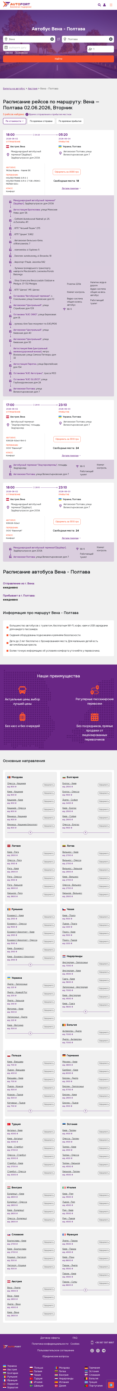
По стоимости (15, 121)
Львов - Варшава (16, 1070)
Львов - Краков (15, 1086)
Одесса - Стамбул (16, 1155)
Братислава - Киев (16, 1240)
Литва (62, 1371)
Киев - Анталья (15, 1138)
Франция (12, 1380)
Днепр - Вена (14, 1304)
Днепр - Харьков (15, 1000)
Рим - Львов (68, 1218)
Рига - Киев (13, 868)
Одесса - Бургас (70, 824)
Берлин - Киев (69, 1094)
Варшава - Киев (15, 1078)
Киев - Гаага (68, 1003)
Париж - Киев (69, 1273)
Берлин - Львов (70, 1102)
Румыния (12, 1376)
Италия (38, 1382)
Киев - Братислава (16, 1249)
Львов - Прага (69, 923)
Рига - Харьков (15, 885)
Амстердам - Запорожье (75, 962)
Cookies (74, 1343)
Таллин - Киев (69, 1146)
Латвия (38, 1371)
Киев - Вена (13, 1312)
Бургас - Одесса (70, 791)
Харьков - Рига (15, 893)
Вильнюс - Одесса (71, 860)
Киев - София (69, 816)
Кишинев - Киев (15, 800)
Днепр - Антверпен (72, 1039)
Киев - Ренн (68, 1257)
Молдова (64, 1367)
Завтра (9, 52)
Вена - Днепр (14, 1287)
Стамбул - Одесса (16, 1171)
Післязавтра (21, 52)
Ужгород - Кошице (16, 1265)
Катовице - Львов (16, 1102)
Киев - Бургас (69, 808)
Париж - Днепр (70, 1265)
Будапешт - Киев (15, 1193)
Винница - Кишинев (17, 816)
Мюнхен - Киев (69, 1061)
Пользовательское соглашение (55, 1350)
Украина (12, 1366)
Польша (38, 1367)
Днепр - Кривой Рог (17, 992)
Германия (94, 1367)
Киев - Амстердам (71, 995)
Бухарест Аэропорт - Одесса (22, 940)
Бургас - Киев (69, 783)
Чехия (37, 1374)
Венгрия (63, 1374)
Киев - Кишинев (15, 791)
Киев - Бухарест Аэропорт (20, 956)
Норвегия (12, 1383)
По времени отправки (41, 121)
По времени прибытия (70, 121)
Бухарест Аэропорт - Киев (20, 932)
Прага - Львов (69, 940)
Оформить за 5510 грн (67, 439)
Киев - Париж (69, 1249)
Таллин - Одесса (70, 1155)
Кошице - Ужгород (16, 1257)
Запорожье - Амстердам (75, 987)
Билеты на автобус (14, 88)
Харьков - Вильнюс (72, 893)
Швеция (38, 1385)
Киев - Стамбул (15, 1146)
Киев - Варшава (15, 1061)
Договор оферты (50, 1337)
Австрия (32, 88)
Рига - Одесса (14, 876)
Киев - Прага (68, 915)
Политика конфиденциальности (50, 1343)
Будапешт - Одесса (17, 1202)
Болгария (12, 1373)
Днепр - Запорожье (17, 984)
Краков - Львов (15, 1094)
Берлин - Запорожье (73, 1086)
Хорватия (12, 1387)
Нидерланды (66, 1378)
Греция (93, 1382)
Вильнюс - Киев (70, 852)
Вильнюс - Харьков (72, 868)
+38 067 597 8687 (104, 1342)
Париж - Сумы (69, 1281)
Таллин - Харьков (71, 1163)
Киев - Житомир (15, 1025)
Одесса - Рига (14, 860)
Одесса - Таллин (70, 1138)
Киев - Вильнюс (70, 876)
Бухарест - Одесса (17, 923)
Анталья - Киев (15, 1130)
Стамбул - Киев (15, 1163)
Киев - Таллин (69, 1130)
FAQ (75, 1337)
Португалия (96, 1385)
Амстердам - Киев (71, 970)
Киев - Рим (67, 1193)
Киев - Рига (13, 852)
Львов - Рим (68, 1202)
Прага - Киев (68, 932)
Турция (38, 1378)
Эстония (94, 1371)
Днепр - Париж (70, 1240)
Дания (62, 1385)
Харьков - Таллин (71, 1171)
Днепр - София (70, 800)
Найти (58, 58)
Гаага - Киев (68, 979)
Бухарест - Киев (15, 915)
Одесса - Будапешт (17, 1218)
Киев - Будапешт (15, 1210)
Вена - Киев (13, 1296)
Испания (64, 1382)
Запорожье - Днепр (17, 1017)
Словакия (94, 1374)
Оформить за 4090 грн (67, 171)
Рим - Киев (67, 1210)
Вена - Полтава (49, 88)
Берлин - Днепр (70, 1078)
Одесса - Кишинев (16, 783)
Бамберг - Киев (70, 1070)
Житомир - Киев (15, 1008)
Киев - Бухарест (15, 948)
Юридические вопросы (55, 1356)
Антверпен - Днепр (72, 1031)
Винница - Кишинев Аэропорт (22, 824)
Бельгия (93, 1378)
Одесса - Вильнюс (71, 885)
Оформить (49, 785)
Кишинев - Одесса (16, 808)
